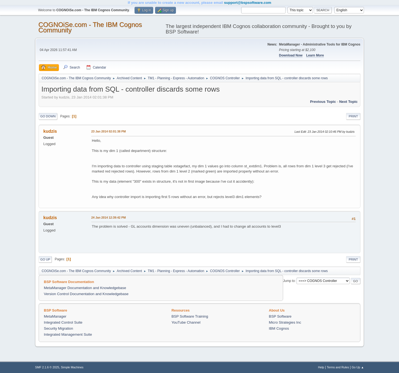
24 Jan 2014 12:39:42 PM (108, 217)
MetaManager (55, 316)
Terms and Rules (338, 367)
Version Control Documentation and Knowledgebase (86, 294)
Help (321, 367)
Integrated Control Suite (63, 322)
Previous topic (323, 102)
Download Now (291, 55)
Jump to (289, 281)
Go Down (48, 116)
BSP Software (280, 316)
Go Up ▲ (358, 367)
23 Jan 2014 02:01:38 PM (108, 131)
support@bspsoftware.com (247, 3)
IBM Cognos (279, 328)
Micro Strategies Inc (285, 322)
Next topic (348, 102)
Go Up (45, 259)
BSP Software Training (190, 316)
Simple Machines (72, 367)
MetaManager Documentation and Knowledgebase (85, 288)
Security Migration (58, 328)
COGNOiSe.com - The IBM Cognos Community (90, 27)
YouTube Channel (186, 322)
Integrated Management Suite (68, 334)
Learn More (315, 55)
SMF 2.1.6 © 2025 (47, 367)
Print (353, 116)
